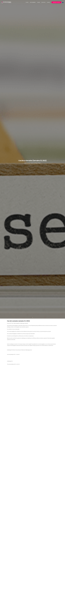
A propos (48, 2)
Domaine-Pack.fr (18, 588)
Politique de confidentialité (39, 574)
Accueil (27, 2)
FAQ (21, 578)
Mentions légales (37, 573)
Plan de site (36, 576)
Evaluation (43, 2)
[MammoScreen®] (6, 2)
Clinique (38, 2)
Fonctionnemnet (23, 573)
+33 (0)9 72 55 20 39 (51, 574)
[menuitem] (27, 2)
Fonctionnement (33, 2)
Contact (22, 580)
